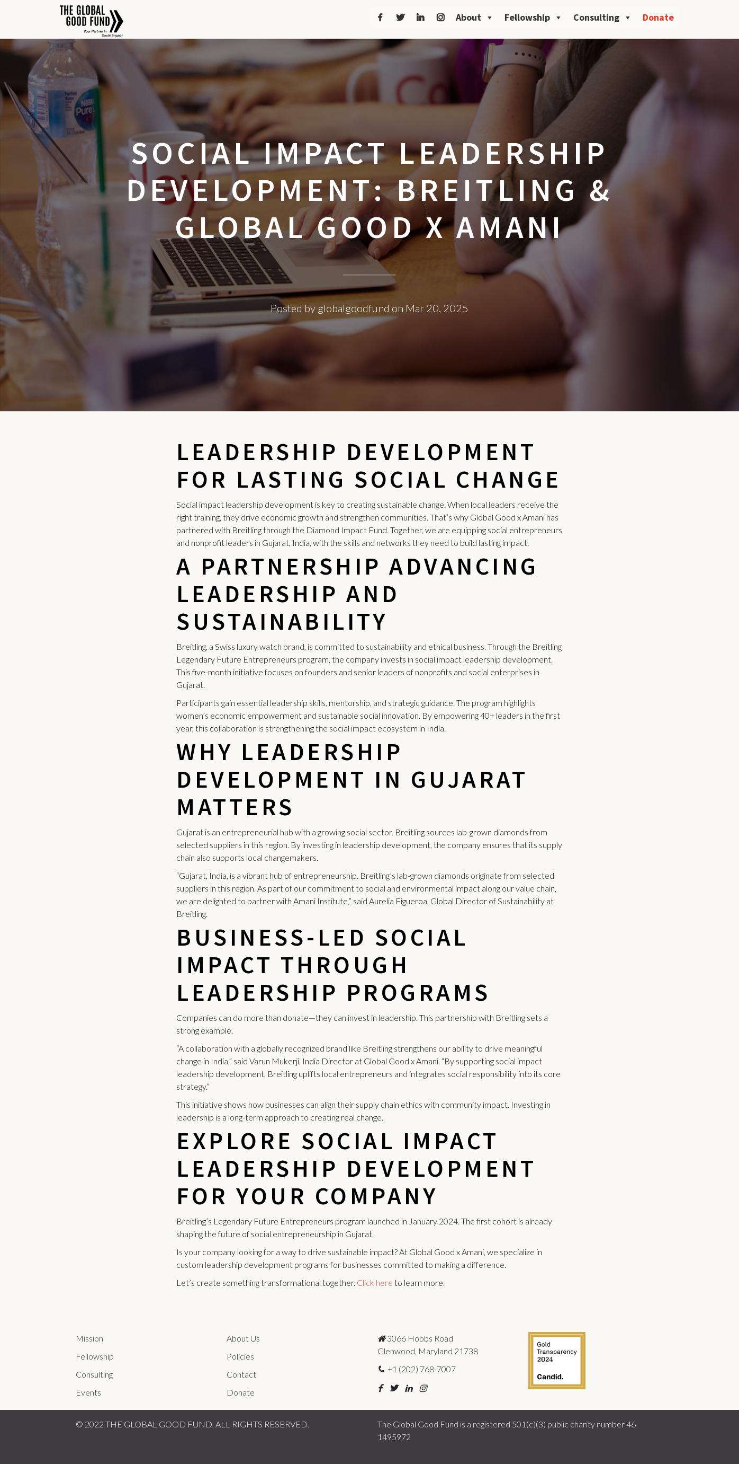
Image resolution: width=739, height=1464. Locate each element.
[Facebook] (380, 17)
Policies (240, 1356)
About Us (243, 1338)
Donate (658, 17)
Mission (89, 1338)
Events (88, 1392)
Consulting (602, 17)
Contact (241, 1374)
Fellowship (533, 17)
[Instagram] (440, 17)
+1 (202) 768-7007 (416, 1369)
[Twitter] (400, 17)
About (475, 17)
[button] (379, 1388)
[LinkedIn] (420, 17)
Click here (375, 1282)
